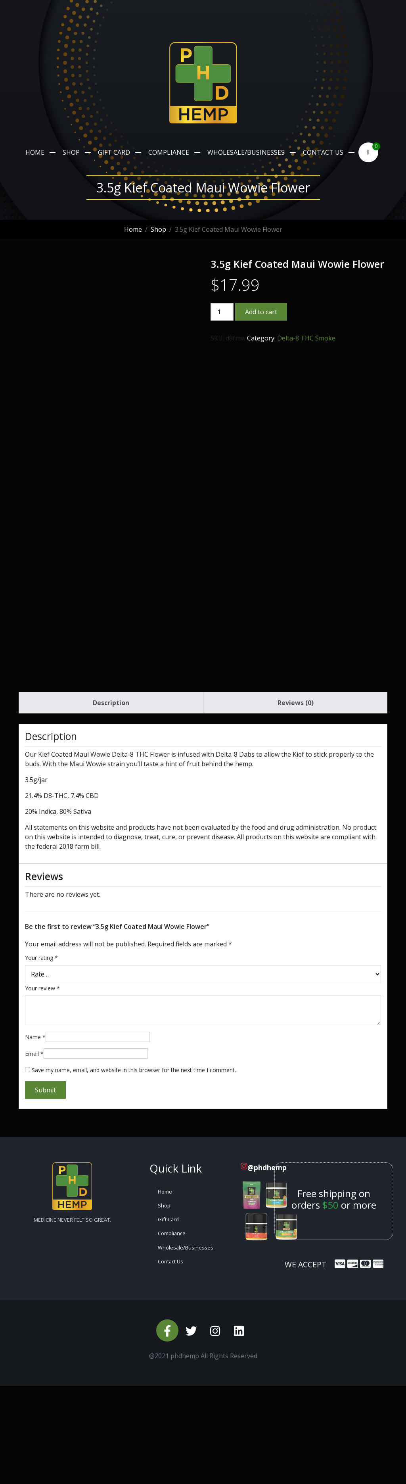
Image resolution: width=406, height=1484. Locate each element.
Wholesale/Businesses (246, 152)
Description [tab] (111, 800)
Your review (42, 1086)
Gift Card (114, 152)
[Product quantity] (222, 312)
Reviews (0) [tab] (296, 800)
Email (34, 1151)
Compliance (168, 152)
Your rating (41, 1055)
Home (34, 152)
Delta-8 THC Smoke (306, 338)
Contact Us (323, 152)
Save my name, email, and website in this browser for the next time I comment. (134, 1168)
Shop (71, 152)
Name (35, 1135)
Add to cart (261, 312)
